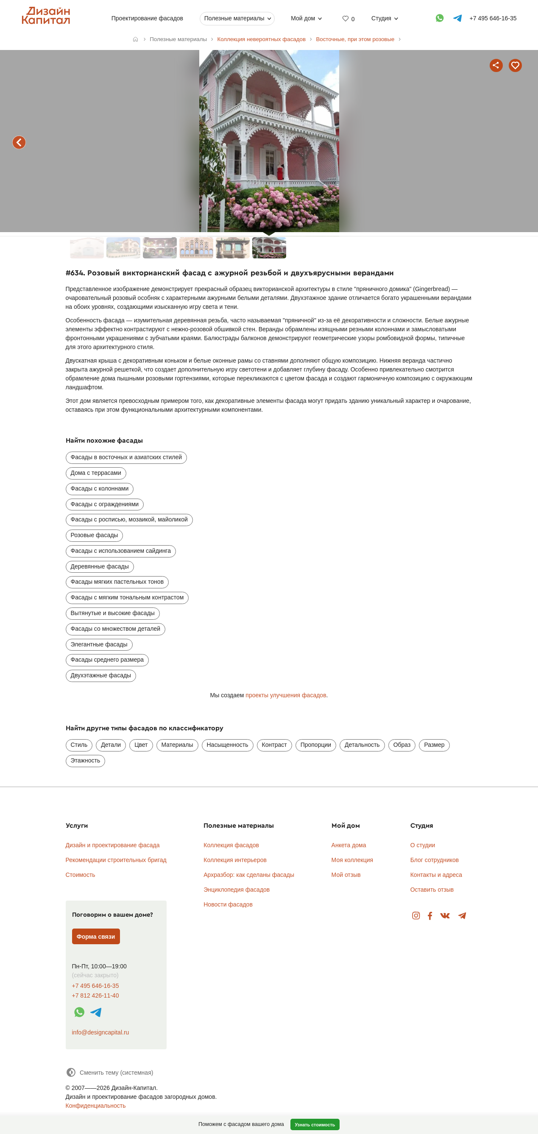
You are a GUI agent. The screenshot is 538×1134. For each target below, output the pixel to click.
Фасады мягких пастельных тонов (117, 581)
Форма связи (96, 936)
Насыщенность (227, 744)
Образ (402, 744)
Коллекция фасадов (231, 845)
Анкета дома (349, 845)
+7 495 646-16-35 (95, 986)
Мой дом (303, 18)
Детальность (362, 744)
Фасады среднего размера (107, 659)
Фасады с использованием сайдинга (121, 550)
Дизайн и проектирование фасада (113, 845)
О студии (422, 845)
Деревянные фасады (100, 566)
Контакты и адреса (436, 874)
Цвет (141, 744)
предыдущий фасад (19, 142)
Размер (434, 744)
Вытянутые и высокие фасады (113, 613)
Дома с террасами (96, 472)
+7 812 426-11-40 (95, 996)
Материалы (177, 744)
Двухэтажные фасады (101, 675)
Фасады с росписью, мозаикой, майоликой (129, 519)
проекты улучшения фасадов (285, 695)
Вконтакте (445, 916)
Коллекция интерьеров (235, 860)
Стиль (79, 744)
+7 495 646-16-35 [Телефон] (492, 18)
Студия (381, 18)
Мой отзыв (346, 874)
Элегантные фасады (99, 644)
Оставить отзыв (432, 889)
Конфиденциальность (96, 1105)
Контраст (274, 744)
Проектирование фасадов (147, 18)
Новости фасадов (228, 904)
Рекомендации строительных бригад (116, 860)
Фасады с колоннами (100, 488)
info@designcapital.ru (100, 1032)
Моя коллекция (353, 860)
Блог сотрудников (434, 860)
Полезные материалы (234, 18)
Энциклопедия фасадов (236, 889)
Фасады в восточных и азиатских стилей (126, 457)
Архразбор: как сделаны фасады (248, 874)
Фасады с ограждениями (105, 504)
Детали (111, 744)
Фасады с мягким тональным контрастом (127, 597)
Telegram (462, 916)
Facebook (430, 916)
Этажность (85, 760)
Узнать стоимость (315, 1124)
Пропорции (316, 744)
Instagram (416, 916)
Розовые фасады (94, 535)
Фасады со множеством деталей (116, 628)
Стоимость (80, 874)
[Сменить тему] (109, 1072)
